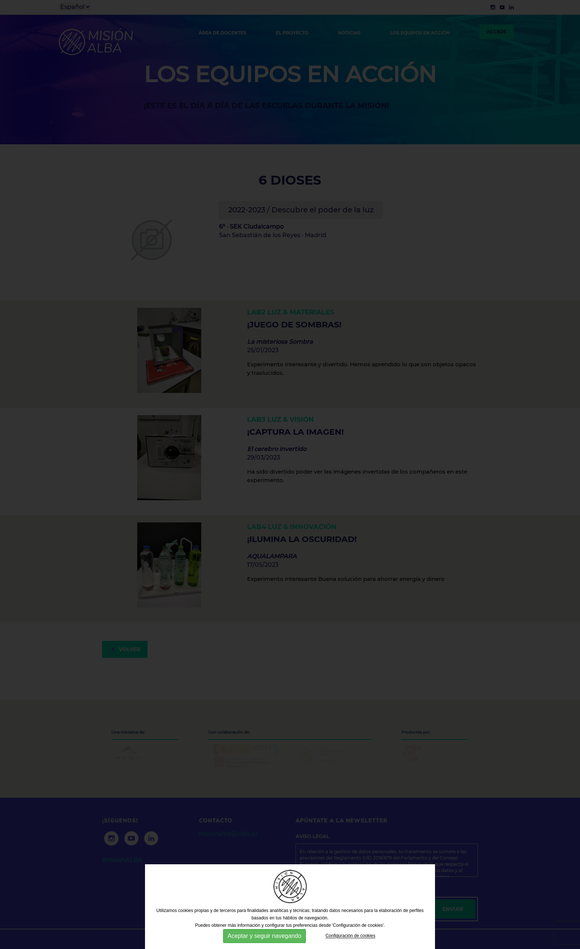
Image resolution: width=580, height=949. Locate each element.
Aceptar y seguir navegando (264, 936)
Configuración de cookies (350, 936)
